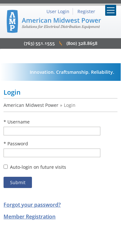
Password (17, 144)
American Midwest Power (31, 105)
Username (18, 122)
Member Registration (29, 216)
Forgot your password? (32, 204)
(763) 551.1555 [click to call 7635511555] (39, 43)
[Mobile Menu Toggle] (110, 10)
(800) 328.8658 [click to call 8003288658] (81, 43)
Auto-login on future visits (35, 167)
